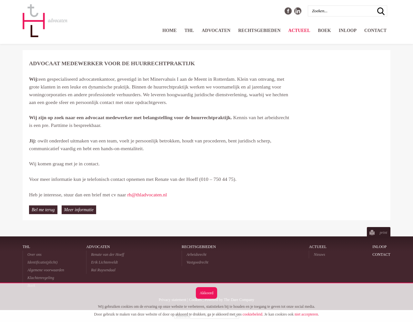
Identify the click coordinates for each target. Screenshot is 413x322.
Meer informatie (79, 209)
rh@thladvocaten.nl (147, 194)
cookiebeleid (252, 314)
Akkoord (207, 293)
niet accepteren (306, 314)
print (383, 232)
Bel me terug (43, 209)
